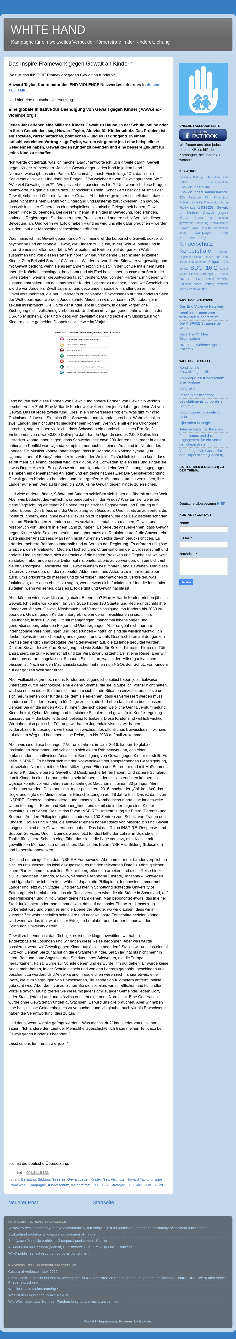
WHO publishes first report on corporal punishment (48, 1253)
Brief (225, 177)
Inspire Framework (215, 228)
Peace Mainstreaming (196, 395)
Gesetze (58, 1179)
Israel (182, 233)
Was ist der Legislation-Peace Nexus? (38, 1295)
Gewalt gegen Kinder (84, 1179)
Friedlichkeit (187, 207)
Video (198, 284)
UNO (199, 279)
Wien (192, 289)
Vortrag (209, 284)
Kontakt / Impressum (100, 1321)
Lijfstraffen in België (195, 423)
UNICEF (150, 1185)
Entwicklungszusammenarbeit (203, 192)
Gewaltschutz (114, 1179)
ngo (217, 257)
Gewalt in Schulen (211, 217)
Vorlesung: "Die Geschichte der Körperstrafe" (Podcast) (201, 453)
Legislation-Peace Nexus (196, 257)
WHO (163, 1185)
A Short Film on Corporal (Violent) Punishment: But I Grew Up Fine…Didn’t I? (70, 1247)
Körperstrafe (81, 1185)
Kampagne (37, 1185)
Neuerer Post (23, 1202)
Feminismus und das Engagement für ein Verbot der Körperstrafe (200, 440)
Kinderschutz (58, 1185)
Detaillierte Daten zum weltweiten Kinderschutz (198, 315)
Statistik (194, 274)
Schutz (183, 268)
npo (225, 257)
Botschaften (212, 177)
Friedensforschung (216, 202)
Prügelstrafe (218, 262)
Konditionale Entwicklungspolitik (194, 369)
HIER (221, 503)
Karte (224, 233)
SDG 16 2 (187, 389)
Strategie (118, 1185)
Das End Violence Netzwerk (201, 306)
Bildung (44, 1179)
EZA (182, 197)
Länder (223, 251)
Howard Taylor (137, 1179)
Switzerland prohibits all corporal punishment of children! (53, 1234)
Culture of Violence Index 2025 (33, 1271)
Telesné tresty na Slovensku (201, 429)
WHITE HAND (48, 29)
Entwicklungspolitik (194, 187)
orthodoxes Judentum (193, 262)
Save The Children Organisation (194, 336)
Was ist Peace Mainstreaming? (33, 1289)
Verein (210, 279)
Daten (183, 182)
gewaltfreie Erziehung (193, 223)
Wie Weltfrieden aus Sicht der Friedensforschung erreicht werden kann (64, 1301)
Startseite (103, 1202)
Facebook (195, 197)
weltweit (222, 284)
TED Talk (134, 1185)
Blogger (145, 1321)
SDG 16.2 (101, 1185)
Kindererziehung (192, 238)
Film (207, 197)
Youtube (202, 289)
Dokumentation (218, 182)
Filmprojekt (221, 197)
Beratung (28, 1179)
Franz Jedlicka (191, 202)
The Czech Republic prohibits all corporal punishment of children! (60, 1241)
